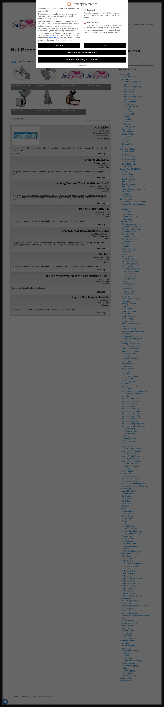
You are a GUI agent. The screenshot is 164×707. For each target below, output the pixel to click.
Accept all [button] (59, 44)
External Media (93, 21)
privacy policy (53, 37)
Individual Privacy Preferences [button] (82, 58)
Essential (90, 9)
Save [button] (105, 44)
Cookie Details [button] (82, 64)
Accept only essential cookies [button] (82, 51)
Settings (68, 39)
